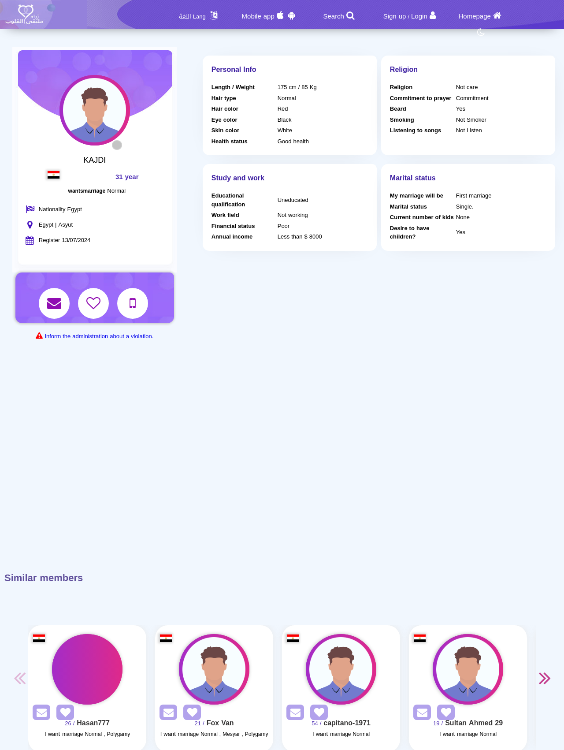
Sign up (394, 16)
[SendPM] (39, 714)
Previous (19, 678)
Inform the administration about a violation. (99, 336)
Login (419, 16)
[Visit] (87, 669)
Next (544, 678)
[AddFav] (63, 714)
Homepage (475, 16)
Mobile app (258, 16)
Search (333, 16)
